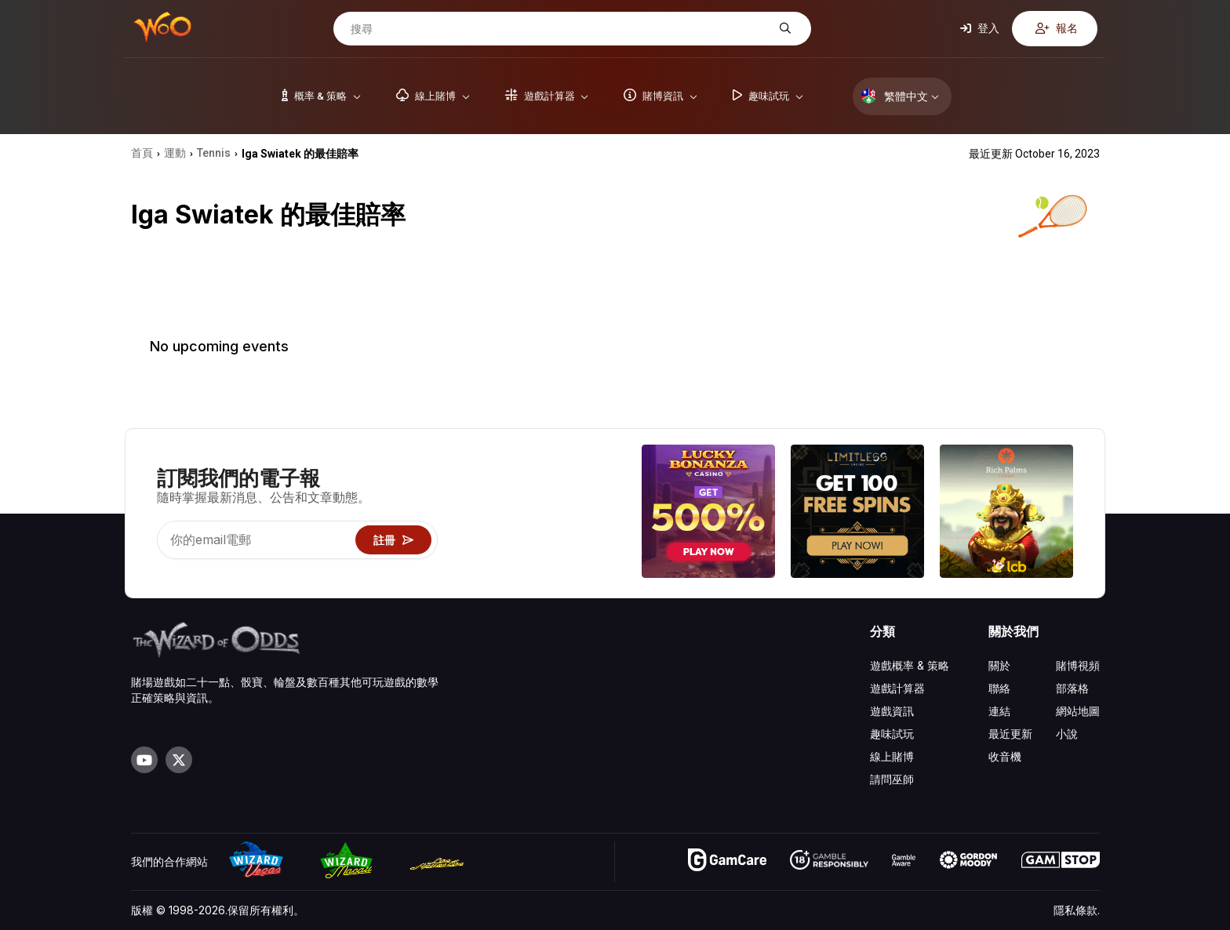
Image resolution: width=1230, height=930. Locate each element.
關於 (999, 665)
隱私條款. (1077, 910)
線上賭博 (892, 756)
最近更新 (1010, 733)
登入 (979, 28)
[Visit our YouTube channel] (144, 760)
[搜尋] (560, 29)
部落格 (1072, 688)
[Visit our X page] (179, 760)
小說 (1067, 733)
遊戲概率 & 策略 (909, 665)
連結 (999, 710)
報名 (1056, 28)
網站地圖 (1078, 710)
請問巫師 (892, 779)
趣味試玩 (892, 733)
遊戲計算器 (897, 688)
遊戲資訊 (892, 710)
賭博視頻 (1078, 665)
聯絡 (999, 688)
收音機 (1004, 756)
